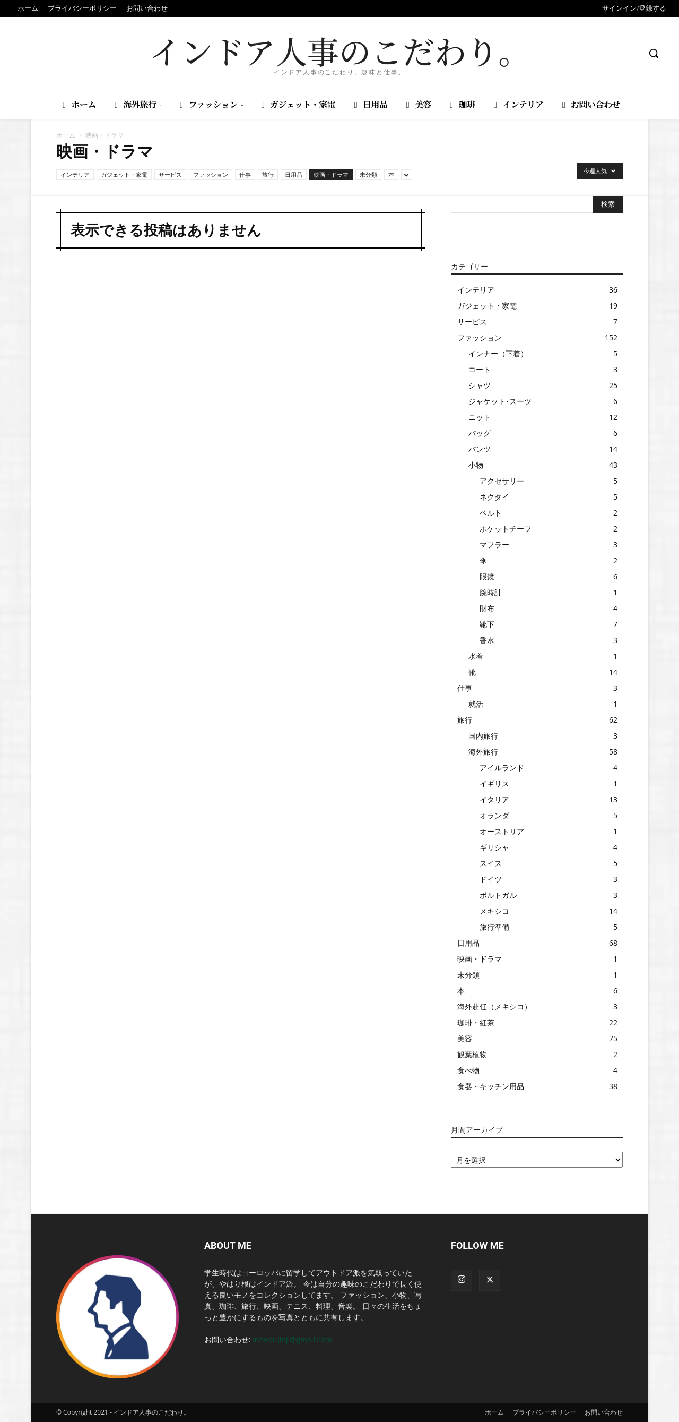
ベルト (491, 513)
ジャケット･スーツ (500, 401)
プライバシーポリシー (544, 1412)
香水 (487, 640)
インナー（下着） (498, 353)
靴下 (487, 624)
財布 (487, 608)
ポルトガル (498, 895)
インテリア (75, 174)
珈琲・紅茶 (475, 1022)
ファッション (210, 174)
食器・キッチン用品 (490, 1086)
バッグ (479, 433)
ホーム (65, 135)
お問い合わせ (604, 1412)
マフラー (494, 544)
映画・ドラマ (331, 174)
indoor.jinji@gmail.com (292, 1339)
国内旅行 (483, 736)
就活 (475, 704)
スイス (491, 863)
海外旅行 (483, 752)
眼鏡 (487, 576)
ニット (479, 417)
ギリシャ (494, 847)
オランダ (494, 815)
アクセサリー (502, 481)
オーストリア (502, 831)
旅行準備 (494, 927)
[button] (653, 53)
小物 (475, 465)
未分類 (368, 174)
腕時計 (491, 592)
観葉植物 (472, 1054)
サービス (170, 174)
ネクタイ (494, 497)
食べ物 (468, 1070)
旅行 (268, 174)
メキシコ (494, 911)
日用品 (293, 174)
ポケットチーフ (506, 529)
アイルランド (502, 768)
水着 (475, 656)
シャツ (479, 385)
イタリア (494, 799)
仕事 (245, 174)
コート (479, 369)
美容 (464, 1038)
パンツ (479, 449)
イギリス (494, 783)
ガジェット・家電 (124, 174)
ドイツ (491, 879)
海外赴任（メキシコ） (494, 1006)
